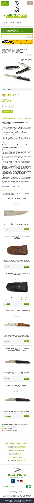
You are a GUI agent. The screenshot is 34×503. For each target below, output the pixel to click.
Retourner (17, 454)
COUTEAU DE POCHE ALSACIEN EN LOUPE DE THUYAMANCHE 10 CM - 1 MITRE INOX (17, 311)
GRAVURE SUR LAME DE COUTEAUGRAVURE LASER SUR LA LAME (17, 199)
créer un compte (11, 24)
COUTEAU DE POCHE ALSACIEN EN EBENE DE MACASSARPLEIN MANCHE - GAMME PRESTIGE (17, 387)
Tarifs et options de (17, 453)
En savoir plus (17, 501)
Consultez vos (16, 447)
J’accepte (24, 501)
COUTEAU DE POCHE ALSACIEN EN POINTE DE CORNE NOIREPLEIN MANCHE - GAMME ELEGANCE (17, 349)
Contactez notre (17, 460)
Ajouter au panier (7, 111)
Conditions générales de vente (16, 492)
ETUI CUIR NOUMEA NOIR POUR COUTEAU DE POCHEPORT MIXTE (17, 274)
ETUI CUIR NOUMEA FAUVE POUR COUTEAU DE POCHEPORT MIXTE (17, 237)
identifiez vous (4, 24)
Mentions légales (13, 491)
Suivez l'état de (17, 446)
